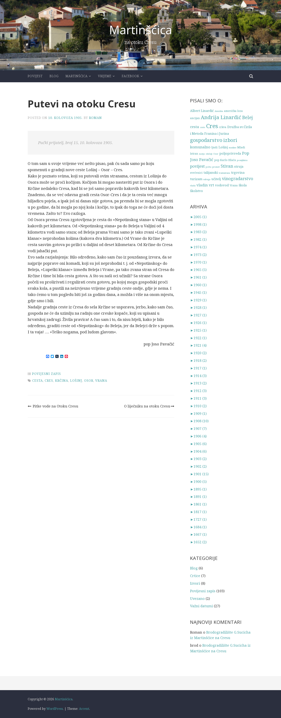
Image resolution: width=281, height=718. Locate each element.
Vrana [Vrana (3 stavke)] (234, 185)
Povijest (35, 76)
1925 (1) (198, 330)
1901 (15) (199, 474)
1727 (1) (198, 519)
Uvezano (197, 598)
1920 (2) (198, 353)
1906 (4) (198, 436)
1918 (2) (198, 360)
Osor (88, 380)
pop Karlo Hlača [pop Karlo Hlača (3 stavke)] (225, 160)
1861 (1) (198, 504)
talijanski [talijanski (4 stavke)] (211, 172)
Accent (84, 708)
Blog (54, 76)
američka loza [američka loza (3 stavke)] (233, 111)
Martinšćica (140, 30)
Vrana (101, 380)
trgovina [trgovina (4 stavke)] (238, 172)
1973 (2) (198, 254)
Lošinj (76, 380)
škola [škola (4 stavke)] (243, 185)
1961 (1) (198, 277)
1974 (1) (198, 247)
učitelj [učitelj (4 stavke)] (216, 179)
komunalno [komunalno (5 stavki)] (200, 146)
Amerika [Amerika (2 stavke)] (219, 111)
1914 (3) (198, 375)
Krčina (61, 380)
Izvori (195, 583)
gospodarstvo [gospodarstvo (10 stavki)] (206, 140)
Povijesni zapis (46, 374)
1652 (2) (198, 542)
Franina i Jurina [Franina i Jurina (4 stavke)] (216, 133)
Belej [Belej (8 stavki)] (247, 117)
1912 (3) (198, 390)
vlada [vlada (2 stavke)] (193, 185)
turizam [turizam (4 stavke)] (196, 179)
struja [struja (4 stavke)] (238, 166)
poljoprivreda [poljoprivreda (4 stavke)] (230, 153)
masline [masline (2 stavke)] (232, 147)
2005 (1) (198, 216)
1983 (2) (198, 231)
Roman (95, 118)
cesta (37, 380)
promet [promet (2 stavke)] (216, 167)
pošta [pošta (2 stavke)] (208, 167)
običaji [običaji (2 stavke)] (209, 153)
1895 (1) (198, 489)
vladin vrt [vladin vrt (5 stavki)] (205, 184)
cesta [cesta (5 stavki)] (194, 126)
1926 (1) (198, 322)
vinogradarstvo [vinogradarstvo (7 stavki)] (237, 178)
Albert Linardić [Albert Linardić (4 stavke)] (202, 110)
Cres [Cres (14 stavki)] (212, 126)
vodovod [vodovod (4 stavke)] (222, 185)
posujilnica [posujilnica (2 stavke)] (242, 160)
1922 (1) (198, 338)
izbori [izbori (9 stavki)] (230, 140)
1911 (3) (198, 398)
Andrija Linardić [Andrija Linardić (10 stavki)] (221, 117)
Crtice (195, 575)
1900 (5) (198, 481)
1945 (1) (198, 292)
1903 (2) (198, 458)
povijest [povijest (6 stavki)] (197, 166)
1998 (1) (198, 224)
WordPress (54, 708)
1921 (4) (198, 345)
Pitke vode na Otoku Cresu (53, 406)
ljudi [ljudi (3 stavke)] (214, 147)
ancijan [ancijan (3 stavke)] (195, 118)
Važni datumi (201, 606)
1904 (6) (198, 451)
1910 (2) (198, 406)
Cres (49, 380)
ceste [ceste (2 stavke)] (202, 127)
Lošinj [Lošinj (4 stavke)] (223, 147)
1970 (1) (198, 262)
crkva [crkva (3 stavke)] (222, 127)
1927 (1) (198, 315)
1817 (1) (198, 511)
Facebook (130, 76)
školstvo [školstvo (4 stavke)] (196, 191)
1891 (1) (198, 496)
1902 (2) (198, 466)
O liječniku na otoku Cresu (149, 406)
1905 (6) (198, 443)
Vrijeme (104, 76)
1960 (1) (198, 284)
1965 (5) (198, 269)
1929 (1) (198, 300)
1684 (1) (198, 527)
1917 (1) (198, 368)
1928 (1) (198, 307)
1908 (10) (199, 421)
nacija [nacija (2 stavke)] (202, 153)
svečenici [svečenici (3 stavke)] (196, 172)
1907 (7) (198, 428)
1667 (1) (198, 534)
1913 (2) (198, 383)
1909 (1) (198, 413)
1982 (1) (198, 239)
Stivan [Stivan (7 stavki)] (227, 166)
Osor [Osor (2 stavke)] (215, 153)
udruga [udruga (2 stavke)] (206, 179)
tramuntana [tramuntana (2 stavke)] (224, 173)
